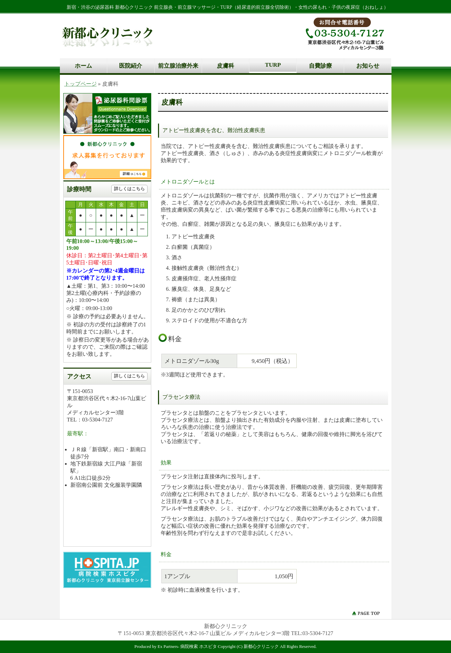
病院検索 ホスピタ (198, 646)
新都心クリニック (261, 646)
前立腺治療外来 (178, 66)
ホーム (83, 66)
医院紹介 (130, 66)
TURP (273, 65)
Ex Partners (168, 646)
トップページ (80, 84)
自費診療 (320, 66)
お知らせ (367, 66)
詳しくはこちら (129, 189)
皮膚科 (225, 66)
